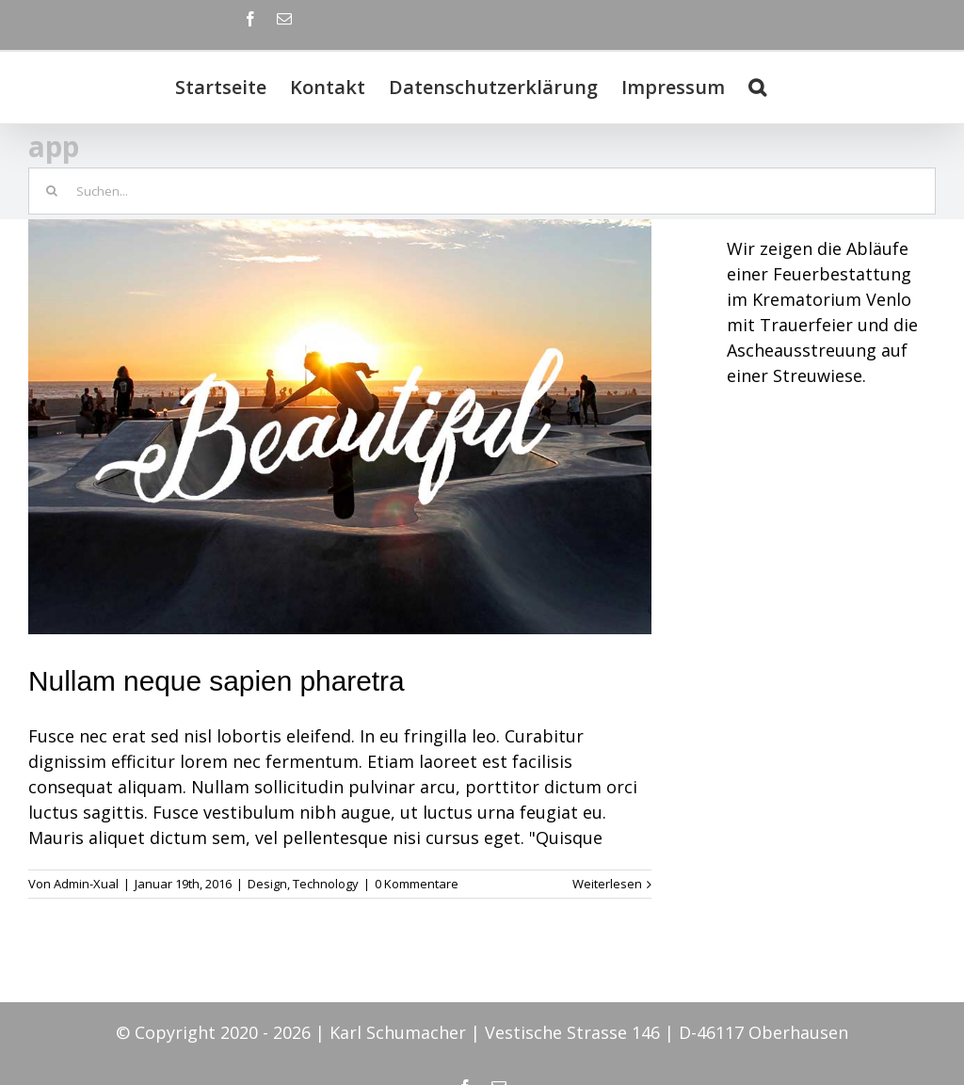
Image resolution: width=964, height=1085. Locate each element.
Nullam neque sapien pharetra (216, 680)
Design (267, 883)
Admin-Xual (86, 883)
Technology (326, 883)
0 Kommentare (416, 883)
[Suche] (757, 87)
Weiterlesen (607, 883)
